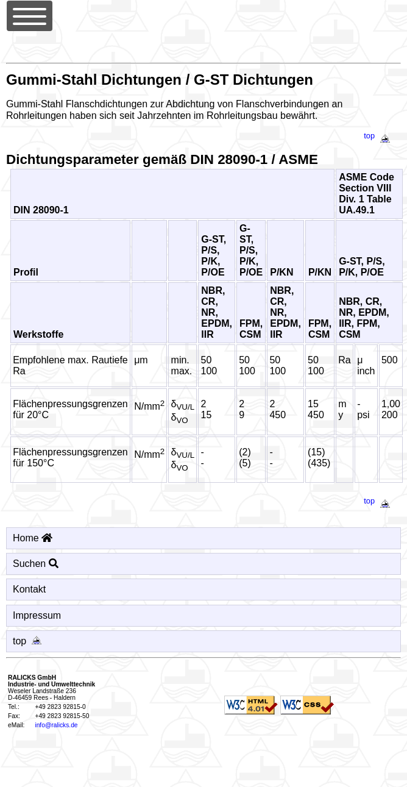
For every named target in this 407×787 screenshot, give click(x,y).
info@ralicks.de (56, 725)
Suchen (35, 563)
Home (32, 538)
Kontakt (29, 589)
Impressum (37, 615)
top (379, 135)
